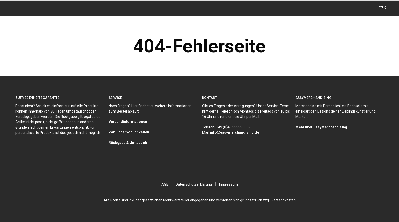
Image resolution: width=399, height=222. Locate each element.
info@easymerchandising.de (234, 132)
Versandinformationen (128, 122)
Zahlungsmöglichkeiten (129, 132)
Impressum (228, 184)
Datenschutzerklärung (194, 184)
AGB (165, 184)
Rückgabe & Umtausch (128, 143)
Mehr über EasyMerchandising (321, 127)
